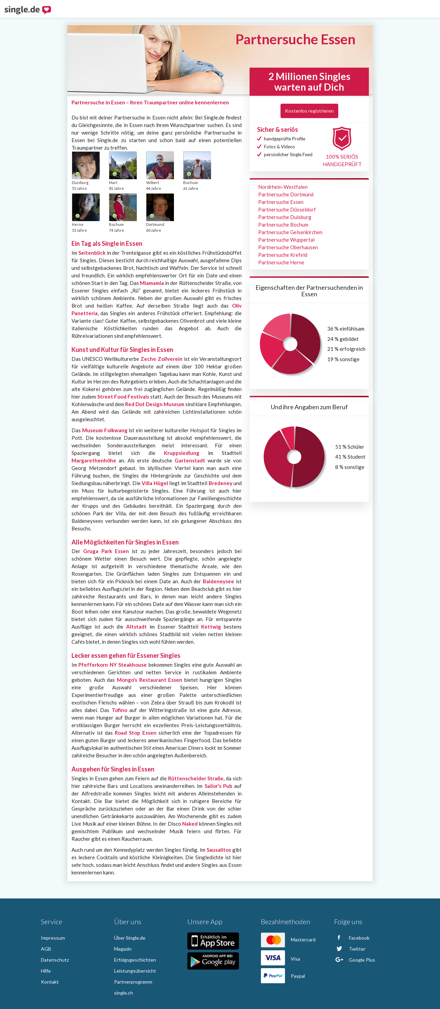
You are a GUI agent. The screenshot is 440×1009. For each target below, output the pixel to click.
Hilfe (46, 971)
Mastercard (288, 939)
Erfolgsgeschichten (135, 960)
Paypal (283, 976)
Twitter (349, 949)
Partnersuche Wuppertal (286, 240)
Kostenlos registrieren (309, 111)
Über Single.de (129, 938)
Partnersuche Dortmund (286, 194)
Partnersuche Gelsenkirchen (290, 232)
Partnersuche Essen (281, 202)
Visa (280, 959)
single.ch (123, 993)
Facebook (352, 938)
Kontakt (50, 982)
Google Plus (354, 960)
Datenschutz (55, 960)
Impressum (53, 938)
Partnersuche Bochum (283, 224)
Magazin (123, 949)
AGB (46, 949)
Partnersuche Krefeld (282, 255)
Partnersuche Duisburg (284, 217)
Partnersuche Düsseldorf (287, 209)
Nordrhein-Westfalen (283, 187)
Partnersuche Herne (281, 262)
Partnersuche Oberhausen (288, 247)
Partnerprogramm (133, 982)
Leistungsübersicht (135, 971)
